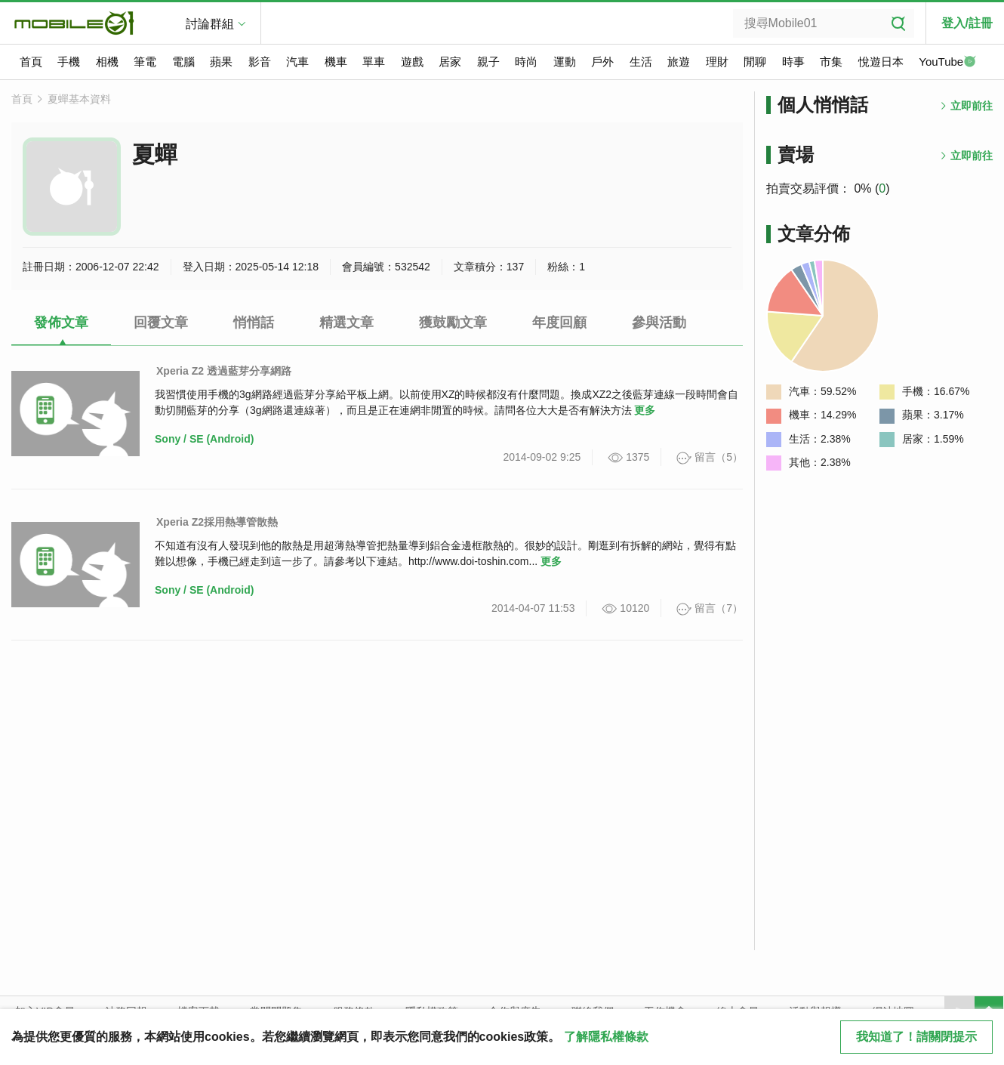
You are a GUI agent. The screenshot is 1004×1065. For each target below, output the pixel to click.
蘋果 (221, 61)
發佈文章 (61, 322)
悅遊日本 (881, 61)
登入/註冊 (967, 23)
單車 (373, 61)
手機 (68, 61)
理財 (717, 61)
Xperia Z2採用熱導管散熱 (217, 522)
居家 (450, 61)
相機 (107, 61)
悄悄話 (253, 322)
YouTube (947, 62)
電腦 (183, 61)
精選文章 (346, 322)
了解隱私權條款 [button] (606, 1036)
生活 (641, 61)
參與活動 (659, 322)
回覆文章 (161, 322)
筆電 (145, 61)
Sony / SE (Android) (204, 439)
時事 (793, 61)
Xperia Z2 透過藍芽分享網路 (223, 371)
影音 (259, 61)
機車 (336, 61)
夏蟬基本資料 (79, 99)
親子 (488, 61)
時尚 (526, 61)
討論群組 (210, 23)
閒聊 (755, 61)
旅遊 (678, 61)
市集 (831, 61)
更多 (644, 410)
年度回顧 (559, 322)
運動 (564, 61)
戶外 (602, 61)
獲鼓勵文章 (453, 322)
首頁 (31, 61)
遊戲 (412, 61)
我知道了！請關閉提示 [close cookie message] (916, 1036)
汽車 (297, 61)
